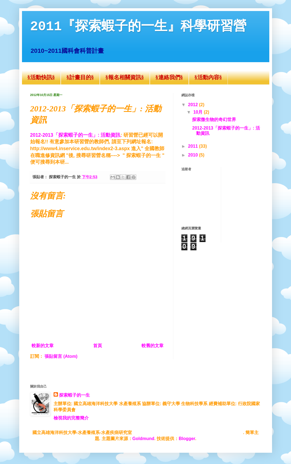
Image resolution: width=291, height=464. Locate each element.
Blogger (187, 438)
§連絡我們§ (169, 77)
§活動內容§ (208, 77)
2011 (193, 146)
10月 (198, 112)
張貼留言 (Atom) (61, 356)
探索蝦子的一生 (74, 395)
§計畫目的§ (80, 77)
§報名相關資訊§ (125, 77)
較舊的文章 (152, 345)
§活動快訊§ (41, 77)
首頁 (97, 345)
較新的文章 (43, 345)
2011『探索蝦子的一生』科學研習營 (138, 26)
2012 (193, 104)
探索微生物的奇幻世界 (214, 119)
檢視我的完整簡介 (71, 418)
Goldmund (143, 438)
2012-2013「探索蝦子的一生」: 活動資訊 (75, 135)
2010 (193, 155)
